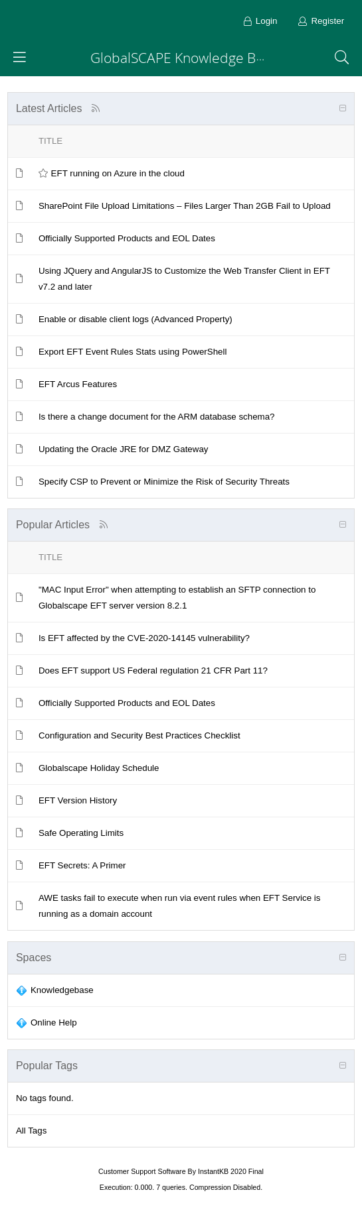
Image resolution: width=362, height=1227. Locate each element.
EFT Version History (78, 800)
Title (50, 141)
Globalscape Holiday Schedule (99, 768)
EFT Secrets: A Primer (82, 865)
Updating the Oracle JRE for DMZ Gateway (124, 449)
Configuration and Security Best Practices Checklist (139, 735)
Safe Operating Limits (81, 833)
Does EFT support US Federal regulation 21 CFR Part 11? (153, 670)
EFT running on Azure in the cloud (118, 173)
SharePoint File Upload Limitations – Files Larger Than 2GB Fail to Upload (185, 206)
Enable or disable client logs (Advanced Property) (135, 319)
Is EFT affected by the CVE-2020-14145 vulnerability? (144, 638)
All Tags (31, 1131)
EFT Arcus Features (78, 384)
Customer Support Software (142, 1171)
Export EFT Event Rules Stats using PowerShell (132, 352)
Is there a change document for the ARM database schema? (157, 417)
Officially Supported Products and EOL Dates (127, 238)
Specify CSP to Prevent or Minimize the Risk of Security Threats (164, 482)
